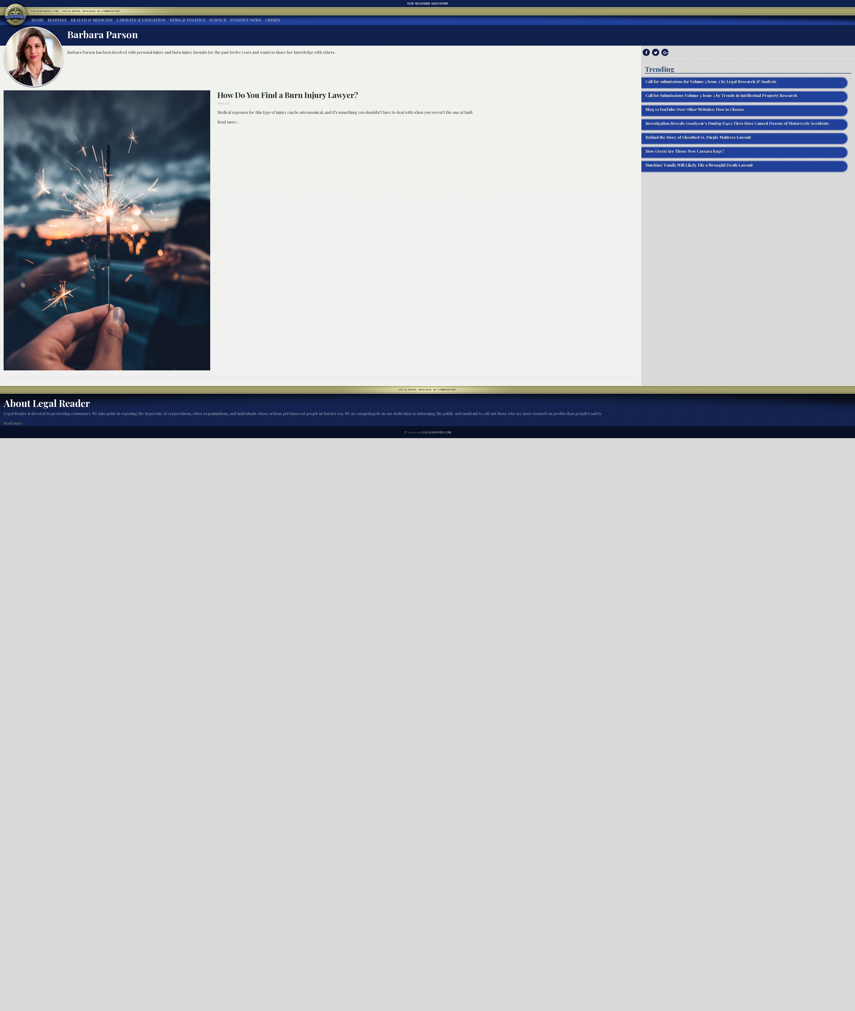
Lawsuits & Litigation (141, 20)
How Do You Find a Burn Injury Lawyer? (287, 95)
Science (217, 20)
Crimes (272, 20)
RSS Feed (410, 3)
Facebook (422, 3)
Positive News (245, 20)
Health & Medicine (92, 20)
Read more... (228, 121)
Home (37, 20)
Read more (13, 423)
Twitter (439, 3)
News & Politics (187, 20)
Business (57, 20)
